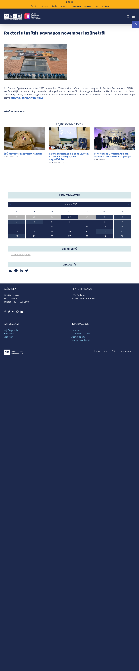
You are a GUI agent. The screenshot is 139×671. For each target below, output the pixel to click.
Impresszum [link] (100, 399)
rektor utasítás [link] (17, 303)
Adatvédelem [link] (78, 385)
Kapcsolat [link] (76, 378)
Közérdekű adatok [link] (80, 381)
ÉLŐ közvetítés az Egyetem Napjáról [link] (23, 153)
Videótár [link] (8, 385)
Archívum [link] (126, 399)
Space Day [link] (12, 274)
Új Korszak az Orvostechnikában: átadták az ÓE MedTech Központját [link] (112, 155)
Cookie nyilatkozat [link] (80, 388)
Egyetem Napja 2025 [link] (17, 262)
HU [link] (67, 2)
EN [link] (71, 2)
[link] (135, 24)
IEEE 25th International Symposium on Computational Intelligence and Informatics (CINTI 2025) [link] (52, 251)
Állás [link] (114, 399)
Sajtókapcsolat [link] (11, 378)
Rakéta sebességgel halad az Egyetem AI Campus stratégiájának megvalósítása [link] (69, 156)
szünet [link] (27, 303)
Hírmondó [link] (9, 381)
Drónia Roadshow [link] (16, 285)
